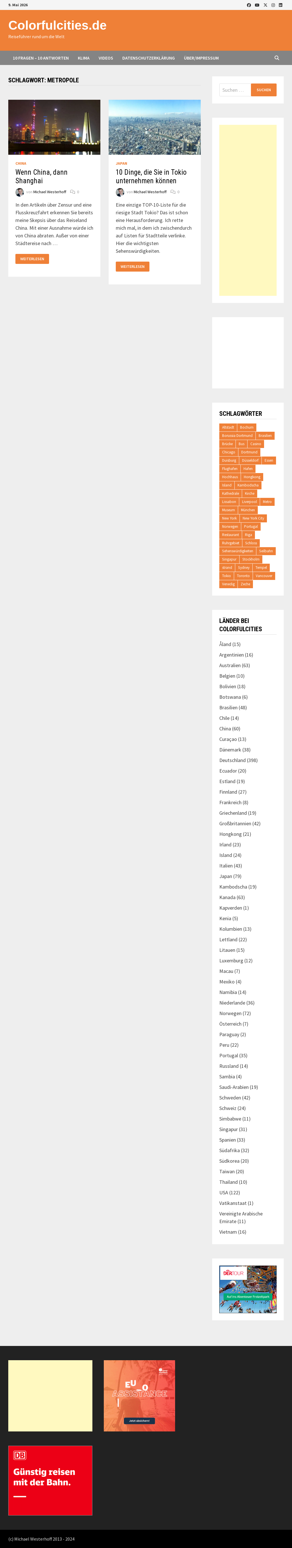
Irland (225, 844)
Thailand (228, 1182)
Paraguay (229, 1034)
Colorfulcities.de (57, 25)
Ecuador (228, 770)
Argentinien (231, 654)
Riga (248, 534)
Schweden (230, 1097)
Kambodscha (248, 485)
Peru (224, 1045)
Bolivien (227, 686)
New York (229, 518)
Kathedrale (230, 493)
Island (227, 485)
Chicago (228, 452)
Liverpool (249, 501)
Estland (227, 781)
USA (223, 1192)
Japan (121, 163)
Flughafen (230, 468)
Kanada (227, 897)
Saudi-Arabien (234, 1087)
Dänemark (230, 749)
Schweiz (227, 1108)
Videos (106, 58)
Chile (224, 718)
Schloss (251, 543)
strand (227, 567)
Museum (228, 510)
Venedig (228, 584)
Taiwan (227, 1171)
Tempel (261, 567)
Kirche (249, 493)
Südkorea (229, 1161)
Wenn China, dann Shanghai (41, 176)
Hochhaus (230, 476)
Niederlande (232, 1002)
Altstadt (228, 427)
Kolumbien (230, 929)
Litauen (227, 950)
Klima (84, 58)
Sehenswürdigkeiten (237, 551)
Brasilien (265, 435)
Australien (230, 665)
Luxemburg (231, 960)
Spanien (227, 1139)
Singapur (229, 559)
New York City (253, 518)
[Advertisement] (247, 210)
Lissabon (229, 501)
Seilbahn (266, 551)
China (20, 163)
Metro (267, 501)
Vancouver (264, 575)
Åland (225, 644)
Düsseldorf (250, 460)
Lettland (228, 939)
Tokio (226, 575)
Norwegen (230, 526)
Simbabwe (230, 1118)
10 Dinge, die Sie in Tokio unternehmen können (151, 176)
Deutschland (232, 760)
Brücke (227, 443)
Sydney (244, 567)
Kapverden (230, 908)
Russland (229, 1066)
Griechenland (233, 813)
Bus (241, 443)
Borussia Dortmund (237, 435)
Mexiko (227, 981)
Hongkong (252, 476)
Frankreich (230, 802)
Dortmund (249, 452)
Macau (226, 971)
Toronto (243, 575)
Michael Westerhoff (49, 191)
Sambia (227, 1076)
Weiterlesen (32, 259)
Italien (226, 865)
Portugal (251, 526)
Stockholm (250, 559)
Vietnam (228, 1232)
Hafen (248, 468)
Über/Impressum (201, 58)
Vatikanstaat (233, 1203)
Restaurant (230, 534)
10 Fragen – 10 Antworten (41, 58)
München (248, 510)
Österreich (230, 1024)
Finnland (228, 792)
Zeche (245, 584)
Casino (255, 443)
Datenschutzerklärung (148, 58)
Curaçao (228, 739)
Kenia (225, 918)
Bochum (247, 427)
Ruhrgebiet (230, 543)
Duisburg (229, 460)
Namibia (228, 992)
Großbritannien (235, 823)
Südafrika (229, 1150)
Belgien (227, 676)
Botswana (230, 697)
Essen (269, 460)
